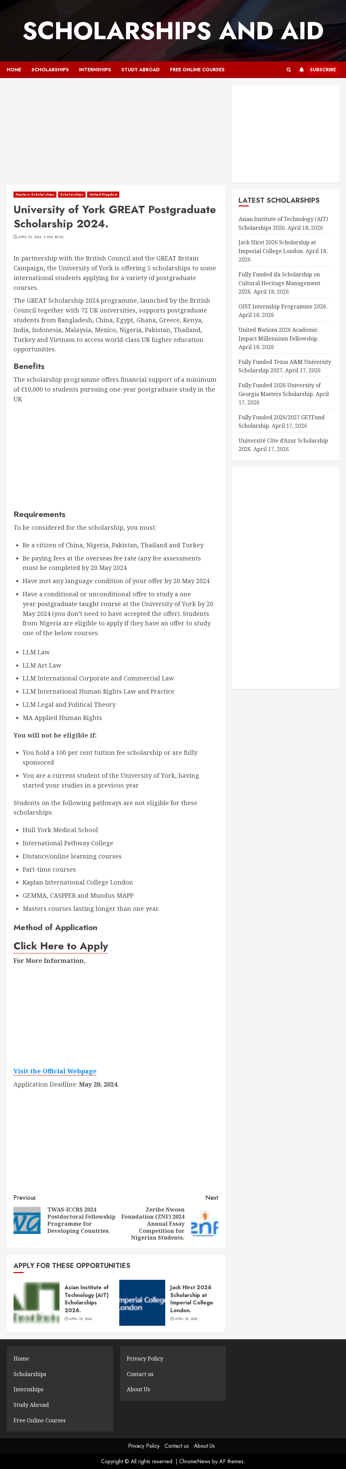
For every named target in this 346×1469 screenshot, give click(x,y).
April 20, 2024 (29, 237)
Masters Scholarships (35, 194)
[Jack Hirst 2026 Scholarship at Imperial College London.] (142, 1303)
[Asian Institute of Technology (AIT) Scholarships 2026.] (36, 1303)
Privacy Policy (145, 1358)
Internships (95, 69)
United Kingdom (103, 194)
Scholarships (50, 69)
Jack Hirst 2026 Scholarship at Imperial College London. (191, 1299)
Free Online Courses (197, 69)
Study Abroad (140, 69)
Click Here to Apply (61, 946)
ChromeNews (195, 1461)
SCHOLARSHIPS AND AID (173, 30)
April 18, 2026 (80, 1319)
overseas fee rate (111, 558)
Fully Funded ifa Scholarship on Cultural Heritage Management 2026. (279, 283)
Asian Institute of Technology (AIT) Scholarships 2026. (87, 1299)
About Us (138, 1389)
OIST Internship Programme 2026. (283, 306)
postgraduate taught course (79, 604)
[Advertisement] (116, 135)
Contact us (140, 1374)
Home (14, 69)
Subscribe (316, 70)
